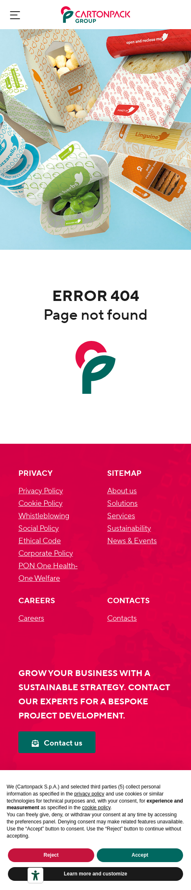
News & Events (132, 541)
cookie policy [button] (96, 807)
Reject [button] (50, 855)
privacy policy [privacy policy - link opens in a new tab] (89, 794)
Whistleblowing (43, 516)
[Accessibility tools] (35, 875)
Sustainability (129, 528)
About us (122, 491)
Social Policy (38, 528)
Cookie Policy (40, 503)
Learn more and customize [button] (95, 874)
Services (121, 516)
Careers (31, 618)
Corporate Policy (45, 553)
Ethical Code (39, 541)
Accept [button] (139, 855)
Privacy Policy (40, 491)
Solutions (122, 503)
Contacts (122, 618)
